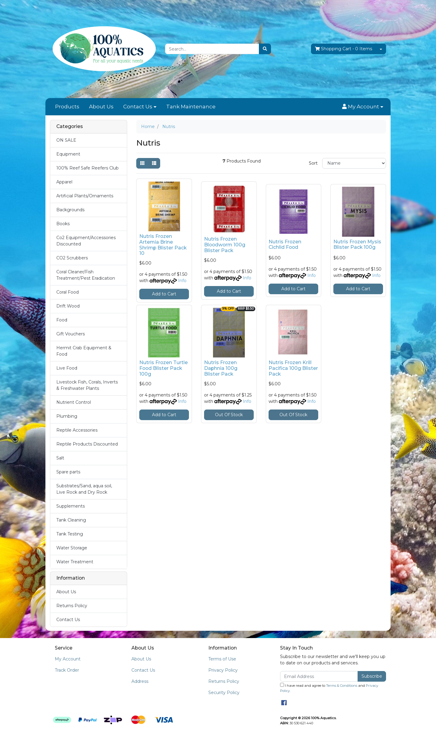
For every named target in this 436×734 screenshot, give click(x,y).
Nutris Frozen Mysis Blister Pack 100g (357, 244)
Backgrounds (70, 209)
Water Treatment (74, 561)
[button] (363, 106)
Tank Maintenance (191, 107)
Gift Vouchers (70, 334)
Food (61, 320)
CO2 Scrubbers (72, 258)
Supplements (70, 506)
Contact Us (137, 107)
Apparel (64, 182)
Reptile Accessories (76, 430)
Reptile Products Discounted (87, 444)
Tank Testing (69, 534)
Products (67, 107)
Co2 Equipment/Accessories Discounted (86, 241)
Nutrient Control (73, 402)
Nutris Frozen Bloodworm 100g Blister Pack (224, 244)
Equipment (68, 154)
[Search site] (265, 49)
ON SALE (66, 140)
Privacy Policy (223, 670)
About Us (101, 107)
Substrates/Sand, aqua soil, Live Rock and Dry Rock (84, 489)
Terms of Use (222, 659)
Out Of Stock (229, 414)
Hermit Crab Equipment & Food (83, 351)
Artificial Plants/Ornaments (84, 196)
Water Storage (71, 548)
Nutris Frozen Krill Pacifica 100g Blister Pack (293, 368)
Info (182, 280)
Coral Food (67, 292)
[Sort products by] (354, 163)
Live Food (66, 368)
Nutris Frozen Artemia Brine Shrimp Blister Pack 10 (163, 244)
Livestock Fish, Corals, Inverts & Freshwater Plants (87, 385)
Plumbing (66, 416)
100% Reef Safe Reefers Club (87, 168)
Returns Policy (71, 605)
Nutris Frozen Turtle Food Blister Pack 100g (163, 368)
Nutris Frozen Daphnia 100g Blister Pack (220, 368)
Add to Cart (164, 294)
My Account (68, 659)
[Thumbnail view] (142, 163)
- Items (343, 49)
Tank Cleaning (71, 520)
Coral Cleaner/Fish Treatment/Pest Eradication (85, 275)
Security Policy (223, 692)
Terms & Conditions (341, 685)
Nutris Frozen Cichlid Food (285, 244)
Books (63, 223)
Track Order (67, 670)
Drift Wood (68, 306)
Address (139, 681)
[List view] (154, 163)
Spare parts (68, 472)
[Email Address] (319, 676)
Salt (60, 458)
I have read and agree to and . (329, 688)
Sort (313, 163)
